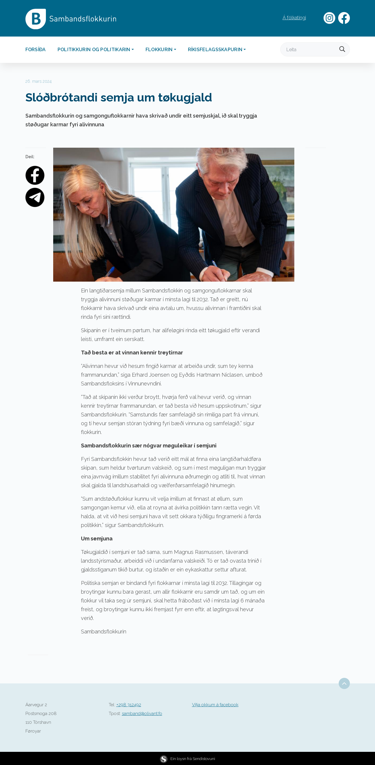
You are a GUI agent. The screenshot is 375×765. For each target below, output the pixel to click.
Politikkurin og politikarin (94, 49)
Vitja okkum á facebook (215, 704)
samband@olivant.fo (142, 713)
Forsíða (35, 49)
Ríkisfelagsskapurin (215, 49)
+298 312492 (128, 704)
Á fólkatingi (294, 17)
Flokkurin (159, 49)
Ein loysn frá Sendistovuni (187, 759)
